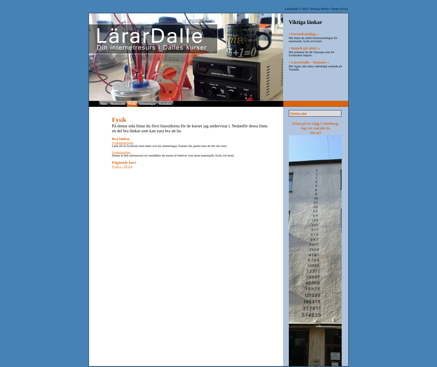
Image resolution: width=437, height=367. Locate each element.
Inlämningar (147, 103)
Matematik (117, 103)
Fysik (132, 103)
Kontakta (165, 103)
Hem (104, 103)
